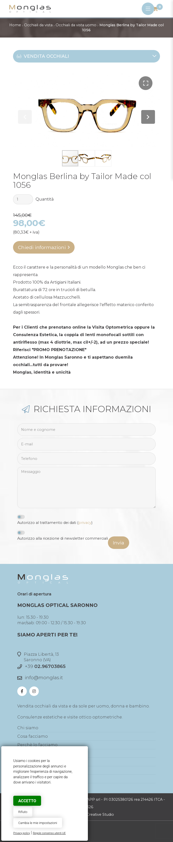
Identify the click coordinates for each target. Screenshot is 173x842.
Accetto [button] (27, 800)
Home (15, 25)
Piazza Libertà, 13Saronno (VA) (38, 657)
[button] (145, 83)
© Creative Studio (98, 814)
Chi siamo (27, 727)
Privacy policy (21, 833)
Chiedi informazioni (42, 247)
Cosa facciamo (32, 736)
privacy (84, 522)
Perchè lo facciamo (37, 744)
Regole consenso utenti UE (49, 833)
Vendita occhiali (86, 56)
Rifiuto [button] (22, 812)
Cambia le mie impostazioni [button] (37, 823)
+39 (45, 666)
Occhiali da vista (38, 25)
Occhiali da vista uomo (76, 25)
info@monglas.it (44, 677)
